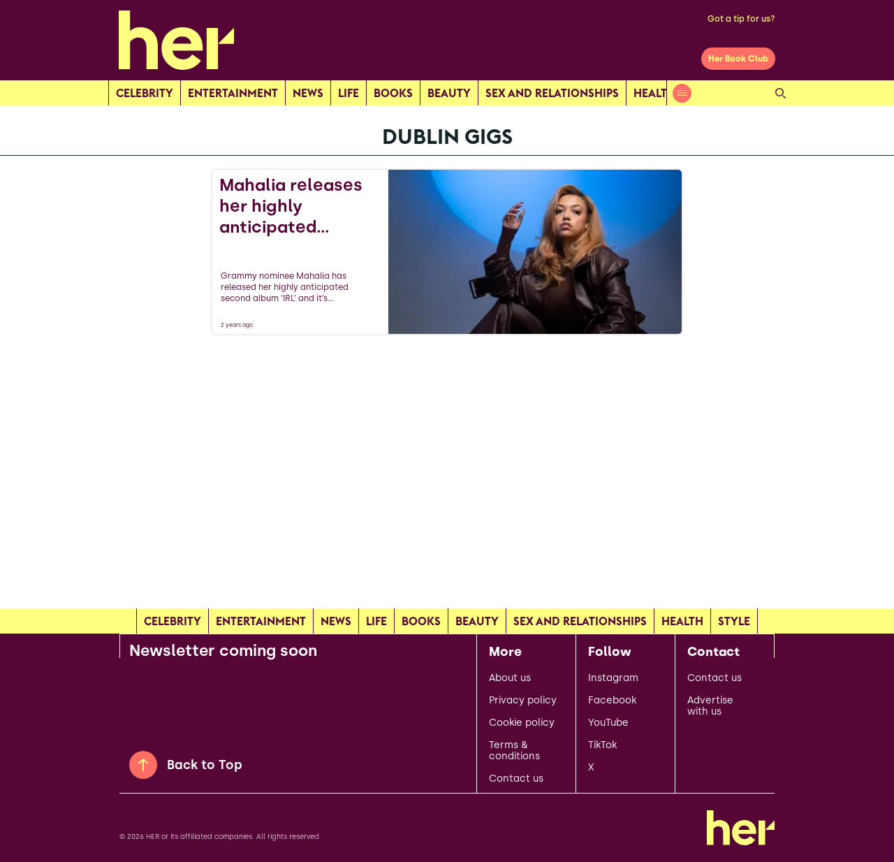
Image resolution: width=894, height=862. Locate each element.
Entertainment (233, 93)
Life (348, 93)
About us (510, 678)
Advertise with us (710, 706)
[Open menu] (682, 93)
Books (393, 93)
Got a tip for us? (741, 19)
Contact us (516, 778)
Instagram (613, 678)
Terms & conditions (514, 751)
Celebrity (144, 93)
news (308, 93)
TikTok (602, 745)
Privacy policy (523, 700)
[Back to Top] (143, 765)
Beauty (449, 93)
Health (654, 93)
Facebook (612, 700)
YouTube (608, 723)
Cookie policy (522, 723)
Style (734, 621)
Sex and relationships (552, 93)
